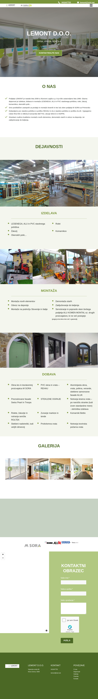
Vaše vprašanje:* (68, 600)
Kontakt (76, 679)
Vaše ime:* (65, 578)
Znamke (76, 676)
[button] (49, 53)
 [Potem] (88, 469)
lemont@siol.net (87, 2)
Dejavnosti (77, 672)
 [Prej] (10, 469)
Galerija (76, 674)
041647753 (66, 2)
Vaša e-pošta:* (67, 589)
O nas (75, 669)
